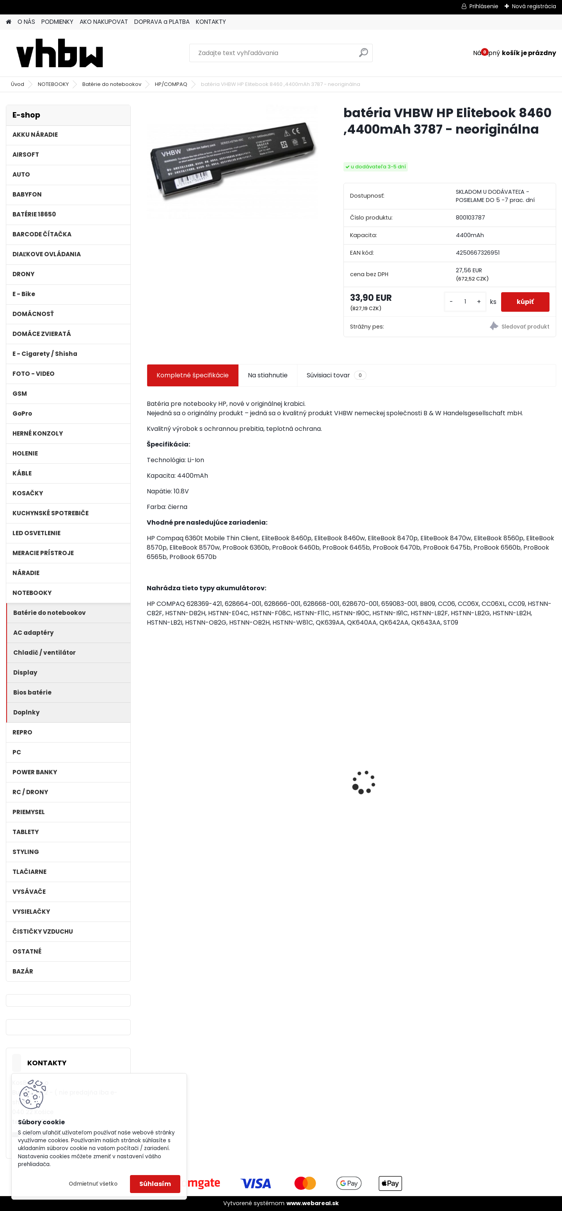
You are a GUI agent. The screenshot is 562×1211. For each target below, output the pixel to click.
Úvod (17, 84)
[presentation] (150, 768)
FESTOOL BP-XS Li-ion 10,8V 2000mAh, (192, 777)
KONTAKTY (211, 22)
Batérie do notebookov (111, 84)
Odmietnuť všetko (93, 1184)
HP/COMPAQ (171, 84)
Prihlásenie (484, 6)
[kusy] (465, 302)
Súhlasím (155, 1183)
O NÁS (26, 22)
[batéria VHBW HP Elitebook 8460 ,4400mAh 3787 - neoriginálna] (232, 162)
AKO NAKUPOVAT (104, 22)
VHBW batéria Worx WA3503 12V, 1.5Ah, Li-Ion (506, 777)
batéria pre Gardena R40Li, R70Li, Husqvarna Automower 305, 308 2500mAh (400, 781)
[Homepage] (8, 22)
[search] (363, 55)
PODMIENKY (57, 22)
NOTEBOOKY (53, 84)
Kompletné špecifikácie (193, 375)
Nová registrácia (534, 6)
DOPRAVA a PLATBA (162, 22)
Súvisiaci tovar (336, 375)
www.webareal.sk (312, 1203)
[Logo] (59, 53)
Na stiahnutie (268, 375)
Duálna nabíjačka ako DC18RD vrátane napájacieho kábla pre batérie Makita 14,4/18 (290, 781)
